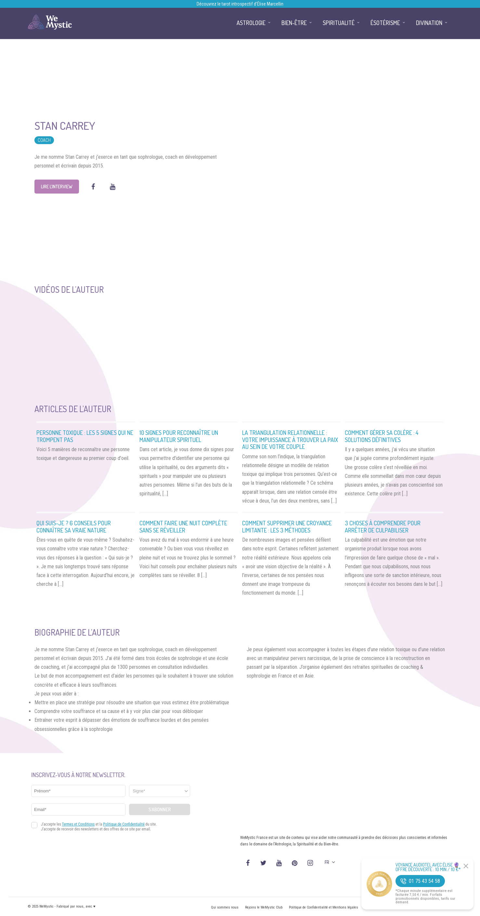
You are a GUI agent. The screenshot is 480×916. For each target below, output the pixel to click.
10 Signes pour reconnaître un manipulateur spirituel (178, 436)
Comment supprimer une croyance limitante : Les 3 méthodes (287, 526)
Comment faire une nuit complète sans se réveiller (183, 526)
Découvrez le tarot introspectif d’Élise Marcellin (240, 4)
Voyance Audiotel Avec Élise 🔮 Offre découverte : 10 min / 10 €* (428, 867)
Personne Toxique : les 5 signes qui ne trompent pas (84, 436)
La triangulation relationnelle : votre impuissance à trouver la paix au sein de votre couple (290, 439)
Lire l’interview (56, 186)
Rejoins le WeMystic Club (263, 907)
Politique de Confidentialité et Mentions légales (323, 907)
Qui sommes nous (225, 907)
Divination (429, 22)
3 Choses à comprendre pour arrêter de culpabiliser (383, 526)
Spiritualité (339, 22)
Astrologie (251, 22)
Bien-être (294, 22)
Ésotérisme (385, 22)
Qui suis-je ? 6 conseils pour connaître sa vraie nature (73, 526)
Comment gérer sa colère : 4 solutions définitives (382, 436)
